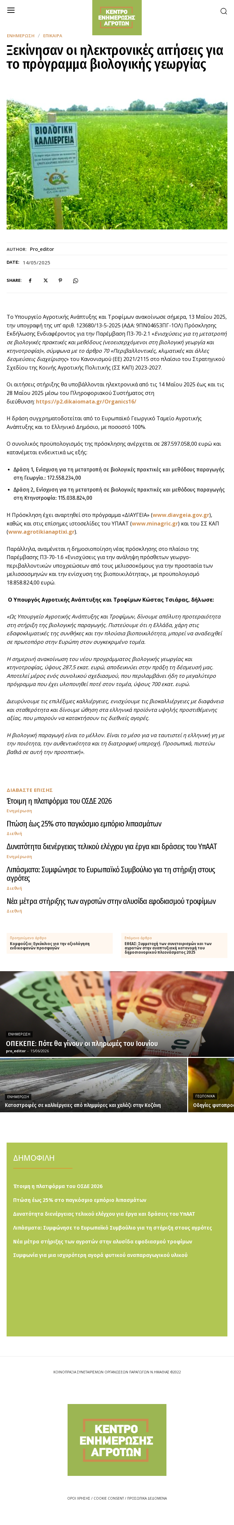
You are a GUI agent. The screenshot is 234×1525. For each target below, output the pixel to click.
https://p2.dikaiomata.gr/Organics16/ (86, 401)
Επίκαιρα (52, 36)
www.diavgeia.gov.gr (181, 515)
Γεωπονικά (205, 1096)
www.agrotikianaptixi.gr (41, 531)
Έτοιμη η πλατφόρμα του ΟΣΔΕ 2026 (59, 801)
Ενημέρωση (21, 36)
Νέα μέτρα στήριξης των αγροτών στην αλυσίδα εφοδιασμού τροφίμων (111, 901)
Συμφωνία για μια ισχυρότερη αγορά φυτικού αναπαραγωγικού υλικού (100, 1255)
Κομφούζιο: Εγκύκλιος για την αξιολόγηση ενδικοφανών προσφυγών (50, 946)
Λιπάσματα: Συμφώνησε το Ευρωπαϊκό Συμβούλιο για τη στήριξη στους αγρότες (111, 874)
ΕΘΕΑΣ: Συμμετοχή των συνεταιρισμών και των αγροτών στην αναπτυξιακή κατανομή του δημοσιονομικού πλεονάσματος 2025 (168, 948)
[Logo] (117, 1440)
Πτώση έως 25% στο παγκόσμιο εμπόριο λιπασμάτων (84, 823)
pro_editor (42, 249)
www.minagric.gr (155, 523)
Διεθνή (14, 833)
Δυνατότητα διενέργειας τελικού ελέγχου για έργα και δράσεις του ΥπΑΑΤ (112, 846)
